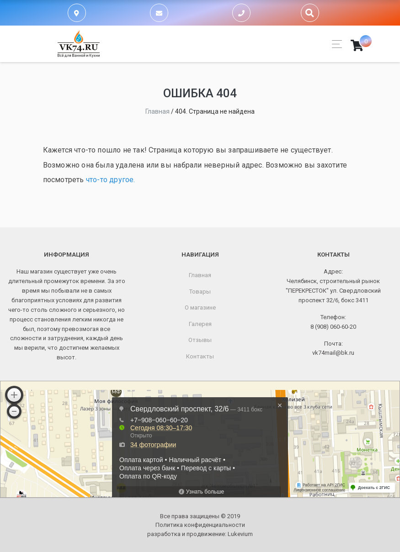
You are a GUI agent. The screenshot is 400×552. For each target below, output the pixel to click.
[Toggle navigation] (334, 44)
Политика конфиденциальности (200, 524)
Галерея (200, 324)
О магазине (200, 307)
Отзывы (200, 339)
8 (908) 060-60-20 (333, 326)
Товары (200, 291)
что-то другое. (110, 179)
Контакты (200, 356)
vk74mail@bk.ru (333, 352)
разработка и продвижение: (200, 534)
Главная (200, 275)
